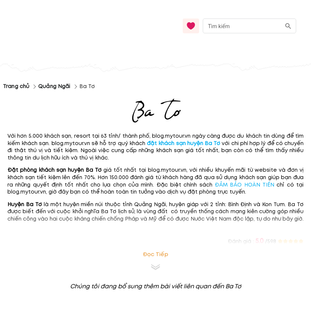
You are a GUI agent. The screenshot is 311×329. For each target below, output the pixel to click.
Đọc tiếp (155, 254)
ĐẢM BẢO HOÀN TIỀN (243, 185)
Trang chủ (16, 86)
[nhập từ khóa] (242, 25)
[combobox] (249, 26)
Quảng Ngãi (54, 86)
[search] (288, 26)
